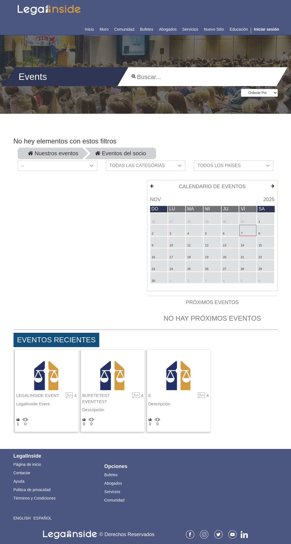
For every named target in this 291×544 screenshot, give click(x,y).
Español (42, 518)
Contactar (22, 473)
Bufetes (111, 475)
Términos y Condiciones (34, 498)
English (22, 518)
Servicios (112, 491)
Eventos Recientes (56, 340)
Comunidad (114, 500)
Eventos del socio (120, 153)
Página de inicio (27, 464)
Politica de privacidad (32, 489)
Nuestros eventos (53, 153)
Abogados (113, 483)
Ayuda (18, 481)
